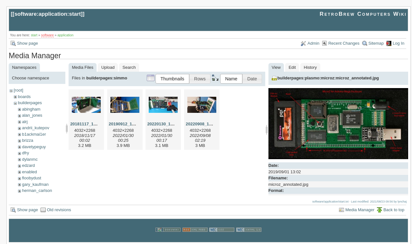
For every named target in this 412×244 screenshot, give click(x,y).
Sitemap (376, 43)
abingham (31, 109)
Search (129, 67)
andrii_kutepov (35, 127)
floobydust (31, 178)
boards (24, 96)
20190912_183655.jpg (130, 124)
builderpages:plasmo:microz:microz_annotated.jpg (328, 78)
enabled (29, 171)
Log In (398, 43)
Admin (313, 43)
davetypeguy (34, 146)
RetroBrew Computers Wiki (363, 14)
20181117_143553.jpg (91, 124)
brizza (27, 140)
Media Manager (359, 209)
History (310, 67)
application (66, 35)
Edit (292, 67)
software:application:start (47, 14)
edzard (28, 165)
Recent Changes (344, 43)
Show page (27, 43)
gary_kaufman (35, 184)
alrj (24, 121)
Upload (108, 67)
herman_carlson (37, 190)
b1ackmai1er (34, 134)
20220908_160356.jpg (207, 124)
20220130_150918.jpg (168, 124)
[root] (18, 90)
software (47, 35)
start (34, 35)
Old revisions (59, 209)
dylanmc (29, 159)
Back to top (393, 209)
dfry (25, 152)
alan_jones (32, 115)
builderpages (30, 102)
